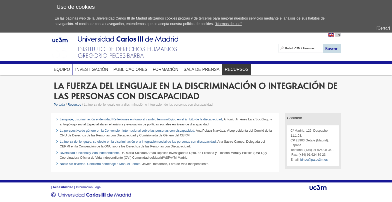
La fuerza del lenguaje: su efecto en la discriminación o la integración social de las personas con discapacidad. (138, 141)
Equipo (62, 69)
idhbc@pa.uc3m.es (314, 159)
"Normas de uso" (228, 24)
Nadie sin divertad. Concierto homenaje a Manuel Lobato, (101, 164)
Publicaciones (131, 69)
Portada (59, 104)
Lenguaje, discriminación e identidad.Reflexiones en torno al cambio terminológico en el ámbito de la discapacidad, (141, 119)
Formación (165, 69)
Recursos (236, 69)
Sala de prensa (202, 69)
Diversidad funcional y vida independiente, (90, 153)
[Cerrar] (383, 28)
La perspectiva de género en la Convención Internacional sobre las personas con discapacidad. (127, 130)
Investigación (91, 69)
